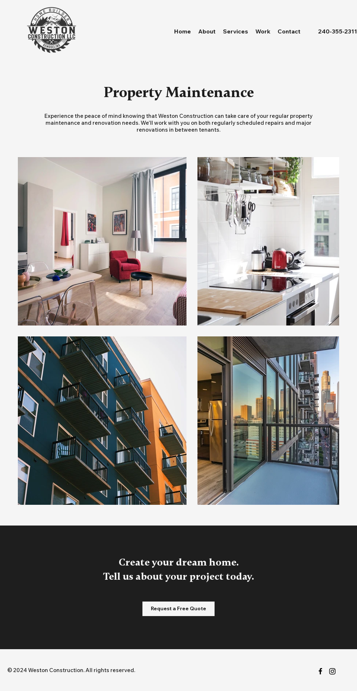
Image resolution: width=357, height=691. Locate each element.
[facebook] (320, 671)
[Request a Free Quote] (178, 609)
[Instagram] (332, 671)
